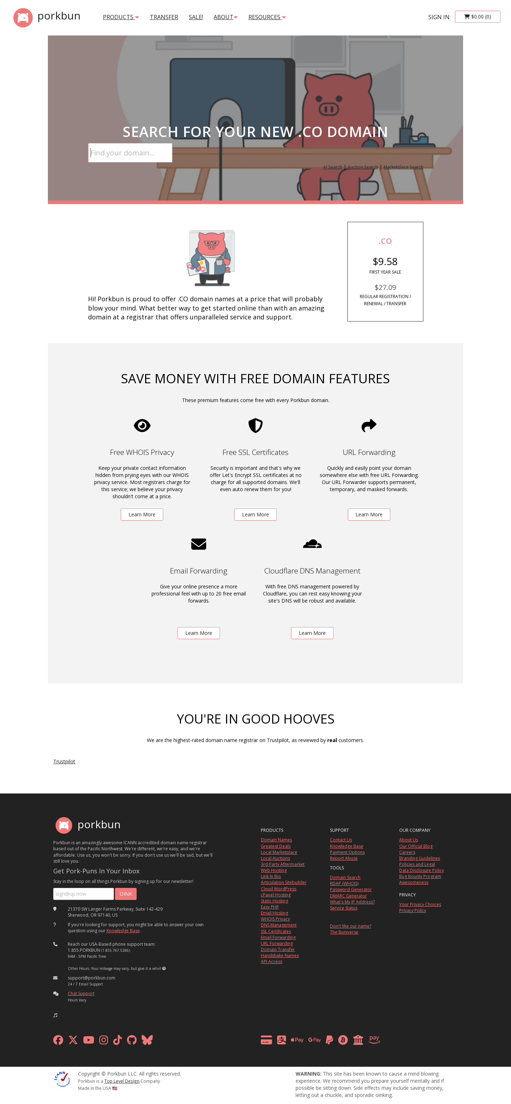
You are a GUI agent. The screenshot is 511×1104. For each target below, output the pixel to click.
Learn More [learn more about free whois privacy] (141, 514)
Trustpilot (64, 761)
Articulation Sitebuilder (284, 882)
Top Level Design (121, 1081)
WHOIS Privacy (275, 919)
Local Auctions (275, 858)
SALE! (196, 17)
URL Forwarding (277, 943)
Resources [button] (267, 17)
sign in (439, 17)
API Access (271, 962)
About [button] (226, 17)
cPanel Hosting (276, 895)
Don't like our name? (350, 926)
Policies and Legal (417, 864)
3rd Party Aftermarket (282, 864)
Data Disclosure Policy (421, 870)
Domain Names (276, 840)
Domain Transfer (278, 949)
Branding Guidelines (419, 858)
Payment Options (347, 852)
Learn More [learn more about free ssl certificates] (255, 514)
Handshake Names (280, 955)
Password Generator (351, 889)
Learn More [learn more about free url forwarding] (369, 514)
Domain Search (345, 877)
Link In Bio (271, 876)
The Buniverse (344, 932)
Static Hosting (274, 901)
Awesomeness (413, 882)
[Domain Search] (130, 153)
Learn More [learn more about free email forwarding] (198, 633)
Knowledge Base (123, 931)
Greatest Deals (276, 846)
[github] (132, 1041)
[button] (164, 968)
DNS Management (279, 925)
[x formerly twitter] (73, 1041)
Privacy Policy (412, 910)
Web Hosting (274, 870)
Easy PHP (270, 907)
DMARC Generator (348, 896)
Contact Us (341, 840)
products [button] (121, 17)
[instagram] (103, 1041)
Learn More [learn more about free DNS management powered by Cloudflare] (312, 633)
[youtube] (88, 1041)
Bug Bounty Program (420, 876)
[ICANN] (62, 1078)
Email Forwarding (278, 937)
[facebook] (58, 1041)
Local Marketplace (279, 852)
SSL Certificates (276, 931)
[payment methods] (322, 1041)
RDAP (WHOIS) (344, 883)
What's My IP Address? (352, 902)
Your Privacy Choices (420, 904)
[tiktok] (117, 1041)
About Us (408, 840)
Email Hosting (274, 913)
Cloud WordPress (278, 889)
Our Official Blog (416, 846)
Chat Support (81, 993)
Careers (407, 852)
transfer (164, 17)
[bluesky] (147, 1041)
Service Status (343, 908)
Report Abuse (344, 858)
